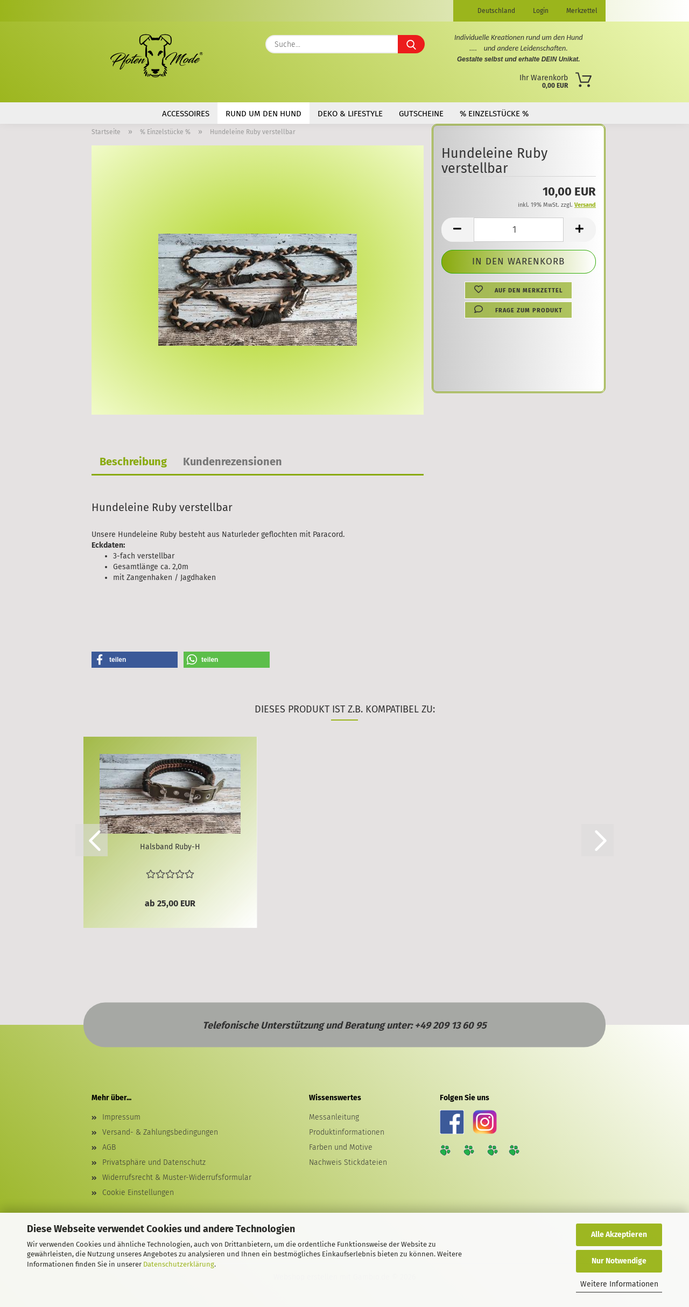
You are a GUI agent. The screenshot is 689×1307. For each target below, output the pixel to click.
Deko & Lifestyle (350, 113)
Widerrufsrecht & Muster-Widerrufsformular (176, 1177)
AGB (109, 1147)
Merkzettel (581, 11)
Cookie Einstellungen (138, 1192)
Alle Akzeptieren (619, 1234)
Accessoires (185, 113)
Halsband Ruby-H (170, 846)
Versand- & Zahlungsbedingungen (160, 1132)
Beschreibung (133, 461)
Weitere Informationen (619, 1284)
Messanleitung (334, 1117)
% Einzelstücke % (494, 113)
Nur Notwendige (619, 1261)
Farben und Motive (340, 1147)
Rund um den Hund (263, 113)
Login (540, 11)
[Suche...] (411, 44)
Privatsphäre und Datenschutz (154, 1162)
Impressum (121, 1117)
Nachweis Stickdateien (348, 1162)
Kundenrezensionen (232, 461)
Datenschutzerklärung (178, 1264)
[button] (457, 230)
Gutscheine (421, 113)
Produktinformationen (346, 1132)
